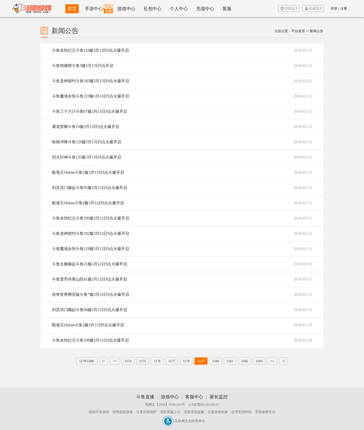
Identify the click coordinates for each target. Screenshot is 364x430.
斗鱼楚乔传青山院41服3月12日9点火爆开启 (89, 279)
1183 (259, 361)
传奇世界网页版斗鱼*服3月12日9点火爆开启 (90, 294)
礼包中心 (153, 8)
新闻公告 (316, 31)
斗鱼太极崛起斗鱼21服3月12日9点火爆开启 (89, 264)
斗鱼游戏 (32, 8)
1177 (171, 361)
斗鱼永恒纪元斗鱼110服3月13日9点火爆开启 (90, 50)
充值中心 (205, 8)
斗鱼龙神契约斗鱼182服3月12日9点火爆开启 (90, 233)
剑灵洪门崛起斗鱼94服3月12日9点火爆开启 (89, 310)
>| (283, 361)
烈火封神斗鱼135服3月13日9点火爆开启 (86, 157)
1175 (142, 361)
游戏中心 (126, 8)
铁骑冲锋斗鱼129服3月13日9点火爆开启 (86, 142)
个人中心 (179, 8)
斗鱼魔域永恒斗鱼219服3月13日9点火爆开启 (90, 96)
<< (115, 361)
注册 (343, 8)
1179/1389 (87, 361)
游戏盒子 (289, 8)
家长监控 (219, 396)
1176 (157, 361)
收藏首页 (313, 8)
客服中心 (194, 396)
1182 (244, 361)
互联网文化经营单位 (183, 421)
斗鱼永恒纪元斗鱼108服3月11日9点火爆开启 (90, 340)
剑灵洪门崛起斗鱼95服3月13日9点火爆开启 (89, 188)
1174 (128, 361)
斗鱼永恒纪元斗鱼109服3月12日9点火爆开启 (90, 218)
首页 (72, 8)
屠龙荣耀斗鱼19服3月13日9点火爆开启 (85, 127)
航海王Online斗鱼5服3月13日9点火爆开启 (88, 172)
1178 (186, 361)
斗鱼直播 (145, 396)
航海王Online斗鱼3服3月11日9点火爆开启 (88, 325)
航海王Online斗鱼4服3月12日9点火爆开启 (88, 203)
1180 (215, 361)
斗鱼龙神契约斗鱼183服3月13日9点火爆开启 (90, 81)
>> (272, 361)
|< (103, 361)
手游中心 (94, 8)
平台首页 (298, 31)
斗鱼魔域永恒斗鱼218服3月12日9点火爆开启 (90, 249)
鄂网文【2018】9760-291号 (165, 405)
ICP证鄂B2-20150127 (203, 405)
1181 (230, 361)
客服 (226, 8)
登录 (334, 8)
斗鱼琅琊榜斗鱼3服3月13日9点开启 (82, 66)
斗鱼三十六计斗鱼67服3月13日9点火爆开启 (89, 111)
